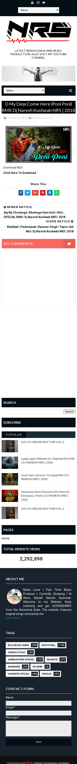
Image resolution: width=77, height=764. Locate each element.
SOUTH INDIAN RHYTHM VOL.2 (42, 442)
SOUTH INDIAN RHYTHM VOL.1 (42, 508)
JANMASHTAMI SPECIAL (21, 659)
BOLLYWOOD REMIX (18, 645)
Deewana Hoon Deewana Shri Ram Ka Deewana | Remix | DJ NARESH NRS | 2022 (45, 495)
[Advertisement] (38, 355)
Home (5, 538)
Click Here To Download (19, 172)
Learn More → (15, 618)
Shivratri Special (18, 674)
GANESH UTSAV (16, 652)
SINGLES (47, 674)
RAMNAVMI (14, 666)
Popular (14, 434)
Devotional (48, 645)
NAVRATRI (52, 659)
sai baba (37, 666)
